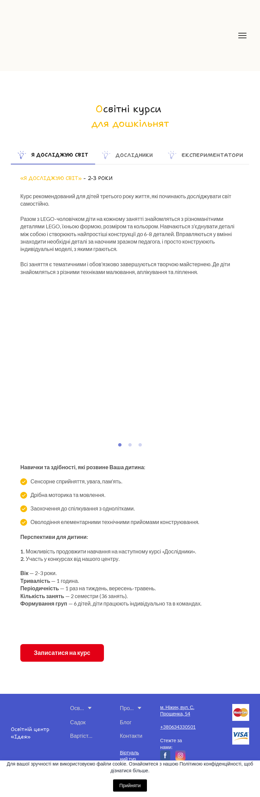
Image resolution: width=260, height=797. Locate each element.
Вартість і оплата (82, 735)
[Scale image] (74, 365)
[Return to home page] (104, 35)
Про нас (127, 708)
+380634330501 (178, 727)
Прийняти (129, 785)
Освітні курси (77, 708)
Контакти (131, 735)
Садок (78, 722)
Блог (126, 722)
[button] (53, 155)
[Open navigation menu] (242, 35)
